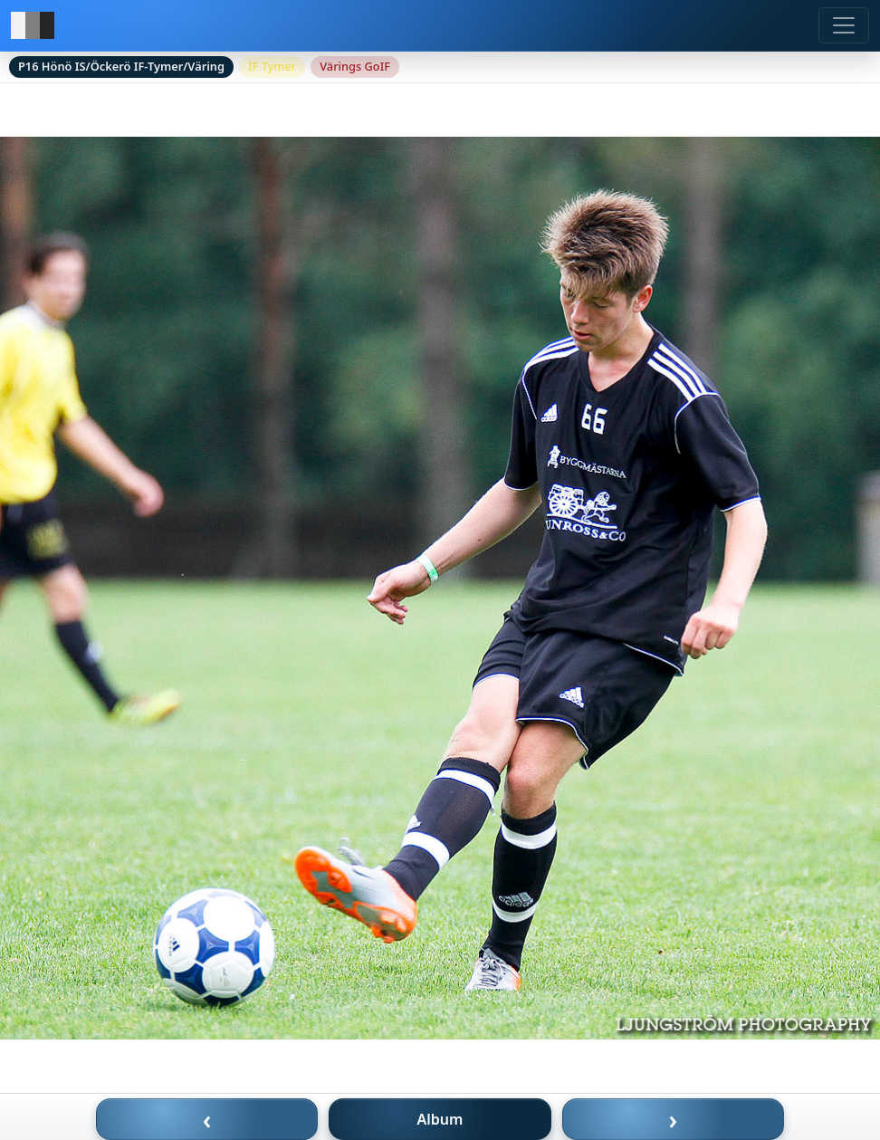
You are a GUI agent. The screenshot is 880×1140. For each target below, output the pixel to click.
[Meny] (843, 25)
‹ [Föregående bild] (207, 1119)
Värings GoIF (355, 66)
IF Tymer (272, 66)
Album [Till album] (440, 1119)
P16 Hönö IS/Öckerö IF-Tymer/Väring (121, 66)
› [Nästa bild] (673, 1119)
